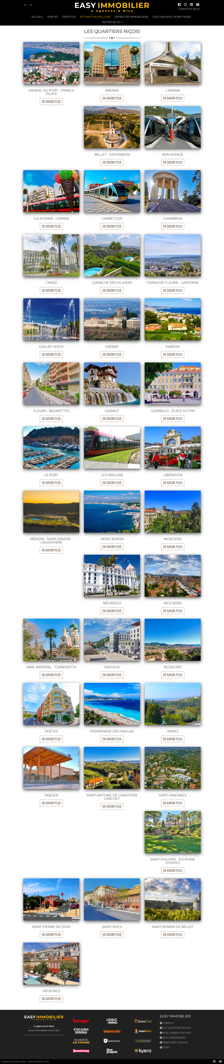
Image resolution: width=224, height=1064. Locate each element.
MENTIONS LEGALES (173, 1042)
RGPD (165, 1047)
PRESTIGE (69, 16)
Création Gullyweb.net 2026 (38, 1061)
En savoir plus (51, 101)
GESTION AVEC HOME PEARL (172, 16)
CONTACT (167, 1022)
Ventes (52, 16)
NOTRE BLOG (112, 22)
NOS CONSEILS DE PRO (175, 1032)
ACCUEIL (37, 16)
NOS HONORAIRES (173, 1037)
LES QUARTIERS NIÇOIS (175, 1027)
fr (25, 5)
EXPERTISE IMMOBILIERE (131, 16)
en (31, 5)
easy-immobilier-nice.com (44, 1030)
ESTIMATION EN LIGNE (95, 16)
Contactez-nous (189, 9)
